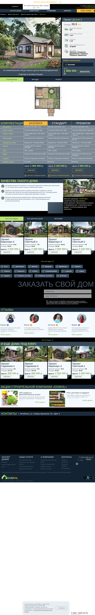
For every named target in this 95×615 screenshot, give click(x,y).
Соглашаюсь (61, 608)
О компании (51, 10)
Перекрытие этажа (9, 143)
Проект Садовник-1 (8, 365)
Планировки (11, 79)
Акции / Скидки (88, 11)
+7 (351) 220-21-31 (87, 6)
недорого (5, 276)
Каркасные (19, 271)
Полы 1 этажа (7, 130)
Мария (76, 325)
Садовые (76, 266)
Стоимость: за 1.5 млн (43, 276)
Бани (3, 467)
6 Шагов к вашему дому (48, 464)
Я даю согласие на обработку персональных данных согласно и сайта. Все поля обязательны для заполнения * (66, 302)
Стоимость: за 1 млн (23, 276)
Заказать (85, 72)
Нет (38, 8)
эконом (80, 271)
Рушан (4, 325)
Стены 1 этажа (8, 134)
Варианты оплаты (46, 466)
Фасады (35, 79)
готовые (33, 271)
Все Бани (59, 219)
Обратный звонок (89, 7)
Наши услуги (34, 10)
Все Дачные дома (35, 219)
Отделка (6, 158)
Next (22, 365)
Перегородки (7, 138)
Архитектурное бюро (25, 460)
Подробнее (6, 252)
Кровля (5, 146)
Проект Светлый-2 (78, 240)
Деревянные (61, 266)
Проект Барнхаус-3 (55, 240)
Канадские (46, 266)
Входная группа (8, 162)
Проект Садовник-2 (32, 365)
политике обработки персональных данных (66, 303)
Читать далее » (7, 334)
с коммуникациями (49, 271)
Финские (33, 266)
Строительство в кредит (26, 466)
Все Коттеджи (11, 219)
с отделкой (67, 271)
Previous (1, 365)
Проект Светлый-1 (31, 240)
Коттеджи (4, 462)
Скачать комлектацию (35, 175)
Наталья (52, 325)
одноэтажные (18, 266)
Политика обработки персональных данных (33, 472)
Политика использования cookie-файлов (59, 472)
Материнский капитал (25, 469)
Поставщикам (66, 468)
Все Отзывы (47, 340)
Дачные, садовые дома (8, 464)
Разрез (59, 79)
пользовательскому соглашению (55, 302)
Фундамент (7, 127)
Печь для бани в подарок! (78, 393)
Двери (5, 154)
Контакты (67, 10)
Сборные (5, 271)
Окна (4, 150)
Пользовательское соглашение (11, 472)
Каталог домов (15, 10)
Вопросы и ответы (46, 469)
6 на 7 (4, 266)
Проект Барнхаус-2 (7, 240)
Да (34, 8)
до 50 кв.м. (62, 276)
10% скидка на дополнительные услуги (29, 393)
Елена (28, 325)
